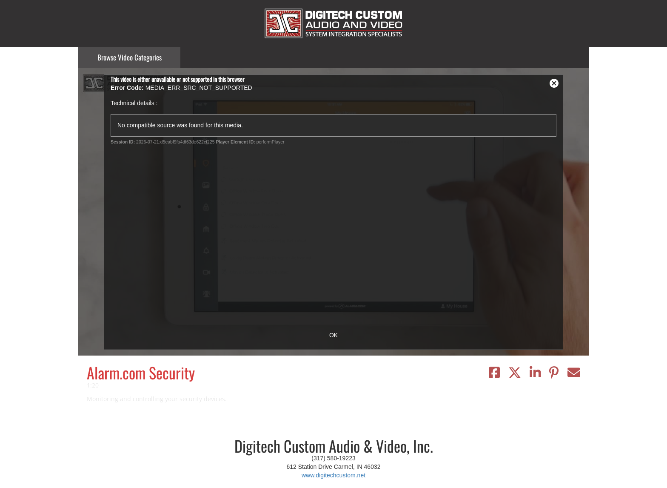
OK (333, 335)
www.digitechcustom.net (333, 475)
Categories (129, 57)
